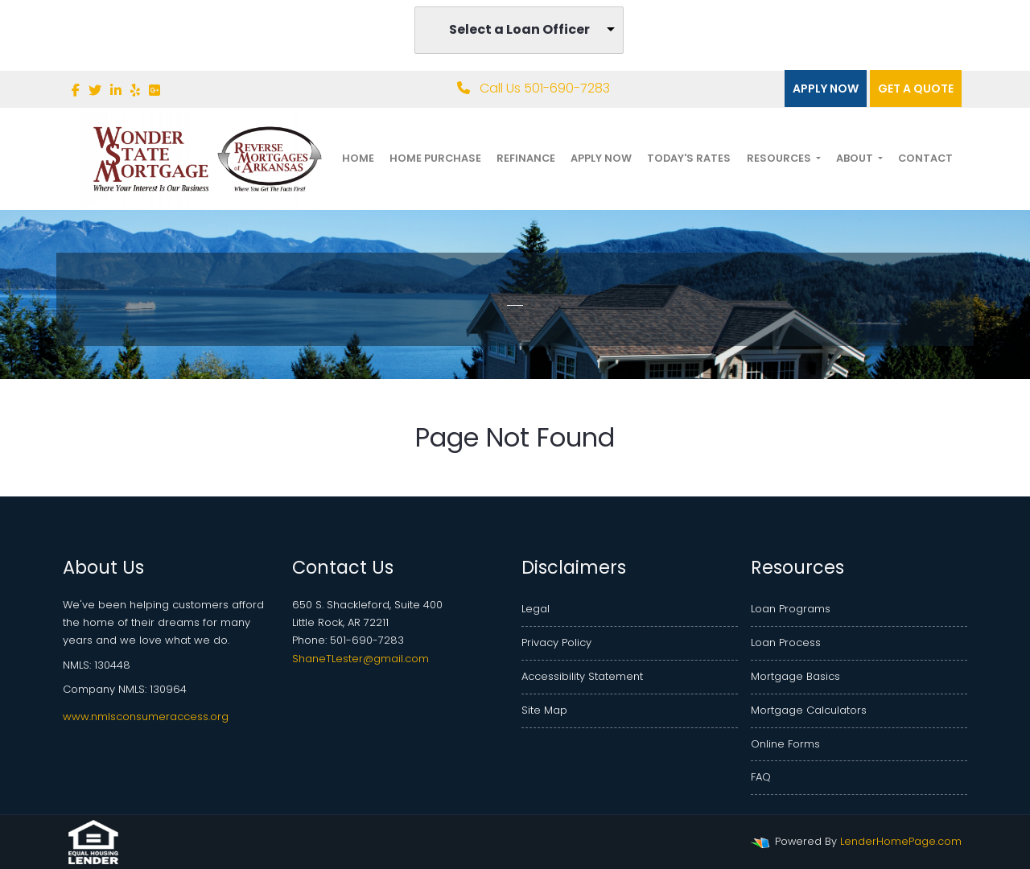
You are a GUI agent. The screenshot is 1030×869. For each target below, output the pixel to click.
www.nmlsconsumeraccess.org (146, 716)
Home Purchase (435, 158)
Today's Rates (689, 158)
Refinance (525, 158)
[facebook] (76, 90)
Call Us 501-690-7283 (533, 88)
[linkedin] (116, 90)
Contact (925, 158)
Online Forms (785, 744)
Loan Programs (790, 608)
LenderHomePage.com (901, 841)
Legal (535, 608)
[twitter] (95, 90)
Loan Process (786, 642)
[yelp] (135, 90)
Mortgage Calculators (809, 710)
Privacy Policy (556, 642)
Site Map (544, 710)
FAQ (761, 777)
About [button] (856, 158)
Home (358, 158)
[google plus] (154, 90)
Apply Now (826, 88)
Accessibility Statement (582, 676)
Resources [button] (780, 158)
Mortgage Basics (795, 676)
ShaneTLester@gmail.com (360, 658)
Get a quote (916, 88)
